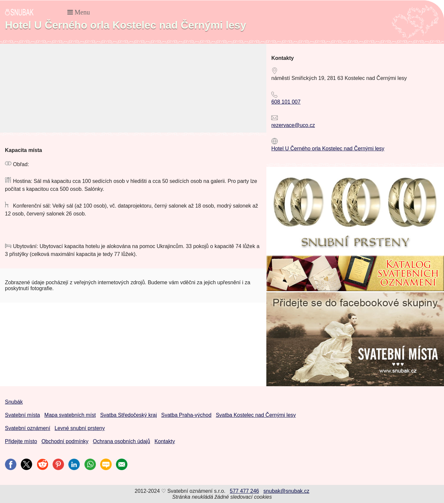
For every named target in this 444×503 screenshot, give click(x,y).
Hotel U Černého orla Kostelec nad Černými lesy (327, 148)
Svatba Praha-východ (186, 415)
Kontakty (164, 441)
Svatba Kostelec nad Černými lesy (256, 415)
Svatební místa (22, 415)
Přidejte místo (21, 441)
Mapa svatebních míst (70, 415)
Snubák (14, 402)
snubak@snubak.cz (286, 491)
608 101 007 (285, 102)
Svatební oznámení (27, 428)
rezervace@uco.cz (293, 125)
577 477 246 (244, 491)
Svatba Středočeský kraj (128, 415)
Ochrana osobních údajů (121, 441)
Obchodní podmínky (64, 441)
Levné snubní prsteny (80, 428)
